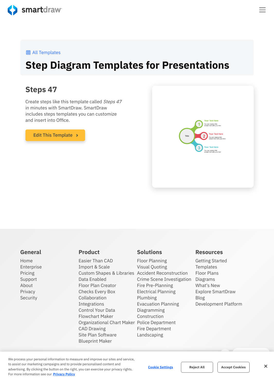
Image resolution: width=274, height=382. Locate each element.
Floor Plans (206, 273)
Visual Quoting (152, 267)
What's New (207, 285)
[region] (137, 367)
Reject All (197, 367)
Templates (206, 267)
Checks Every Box (97, 291)
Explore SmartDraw (215, 291)
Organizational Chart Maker (107, 322)
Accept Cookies (233, 367)
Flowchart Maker (96, 316)
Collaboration (92, 298)
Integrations (91, 304)
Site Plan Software (97, 335)
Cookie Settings (160, 367)
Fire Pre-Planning (155, 285)
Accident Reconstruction (162, 273)
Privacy (27, 291)
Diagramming (151, 310)
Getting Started (211, 261)
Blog (200, 298)
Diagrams (205, 279)
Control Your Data (97, 310)
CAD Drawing (92, 329)
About (26, 285)
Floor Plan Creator (97, 285)
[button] (262, 10)
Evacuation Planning (158, 304)
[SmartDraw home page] (35, 10)
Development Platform (218, 304)
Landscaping (150, 335)
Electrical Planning (156, 291)
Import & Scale (94, 267)
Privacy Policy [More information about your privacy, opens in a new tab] (64, 374)
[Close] (265, 366)
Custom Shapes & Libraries (106, 273)
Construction (150, 316)
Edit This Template (53, 135)
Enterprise (31, 267)
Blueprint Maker (95, 341)
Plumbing (147, 298)
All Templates (43, 52)
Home (26, 261)
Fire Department (154, 329)
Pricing (27, 273)
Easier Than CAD (96, 261)
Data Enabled (92, 279)
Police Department (156, 322)
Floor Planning (152, 261)
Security (28, 298)
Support (28, 279)
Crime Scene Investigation (164, 279)
